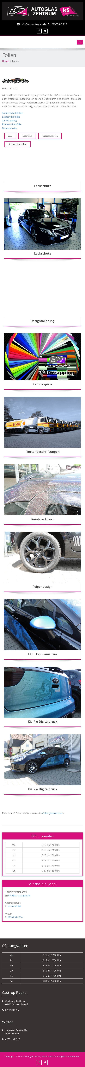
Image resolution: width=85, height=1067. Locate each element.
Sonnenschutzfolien (12, 113)
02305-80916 (12, 1010)
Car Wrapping (9, 120)
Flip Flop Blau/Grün (42, 654)
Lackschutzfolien (11, 116)
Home (5, 61)
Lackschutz (42, 186)
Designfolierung (42, 321)
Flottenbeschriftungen (43, 451)
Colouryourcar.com (52, 813)
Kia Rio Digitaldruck (42, 721)
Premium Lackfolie (11, 124)
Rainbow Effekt (42, 519)
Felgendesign (42, 586)
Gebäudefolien (9, 128)
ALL (10, 136)
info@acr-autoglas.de (33, 24)
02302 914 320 (15, 917)
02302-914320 (12, 1039)
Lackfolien (27, 136)
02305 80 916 (59, 24)
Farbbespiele (42, 384)
